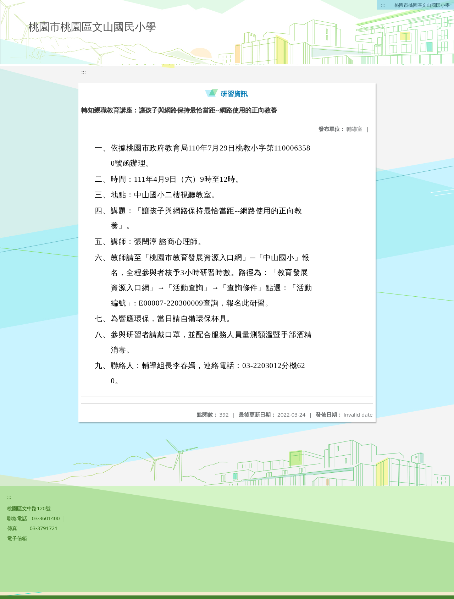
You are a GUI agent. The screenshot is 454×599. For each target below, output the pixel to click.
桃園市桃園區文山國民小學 (422, 5)
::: (383, 5)
